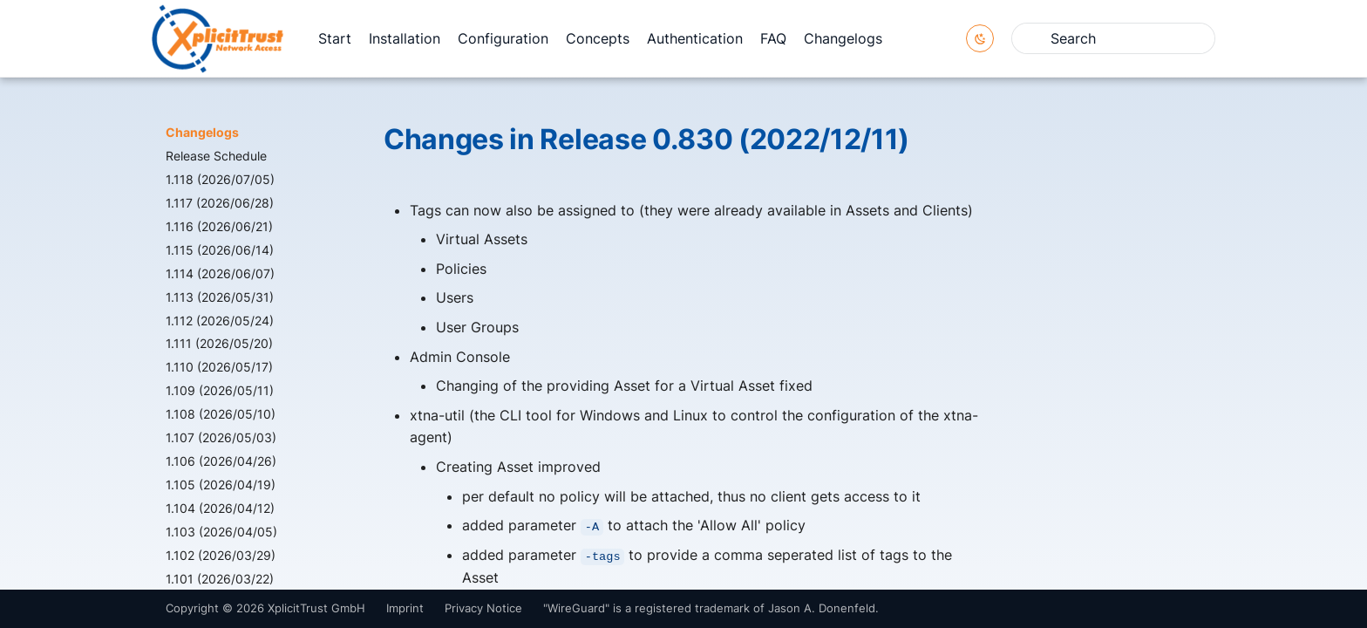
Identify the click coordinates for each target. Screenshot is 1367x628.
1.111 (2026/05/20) (219, 343)
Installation (404, 38)
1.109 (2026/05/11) (220, 390)
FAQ (773, 38)
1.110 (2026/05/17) (219, 366)
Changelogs (843, 38)
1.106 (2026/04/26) (221, 461)
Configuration (503, 38)
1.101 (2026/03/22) (220, 578)
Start (334, 38)
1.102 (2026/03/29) (220, 555)
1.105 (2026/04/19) (220, 484)
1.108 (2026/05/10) (220, 413)
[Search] (1113, 38)
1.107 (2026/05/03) (221, 437)
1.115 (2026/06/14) (220, 249)
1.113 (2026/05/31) (220, 297)
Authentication (695, 38)
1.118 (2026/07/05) (220, 179)
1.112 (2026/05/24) (220, 320)
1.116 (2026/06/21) (219, 226)
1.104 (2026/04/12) (220, 508)
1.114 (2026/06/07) (220, 273)
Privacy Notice (483, 608)
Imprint (405, 608)
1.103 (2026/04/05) (221, 531)
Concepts (597, 38)
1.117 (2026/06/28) (220, 202)
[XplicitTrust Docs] (218, 38)
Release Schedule (216, 155)
